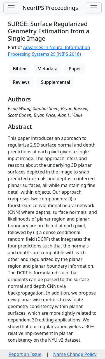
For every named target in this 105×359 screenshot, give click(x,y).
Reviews (21, 82)
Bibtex (19, 69)
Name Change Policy (75, 354)
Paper (75, 69)
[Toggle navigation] (11, 7)
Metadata (47, 69)
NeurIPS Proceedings (50, 7)
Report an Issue (24, 354)
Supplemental (55, 82)
